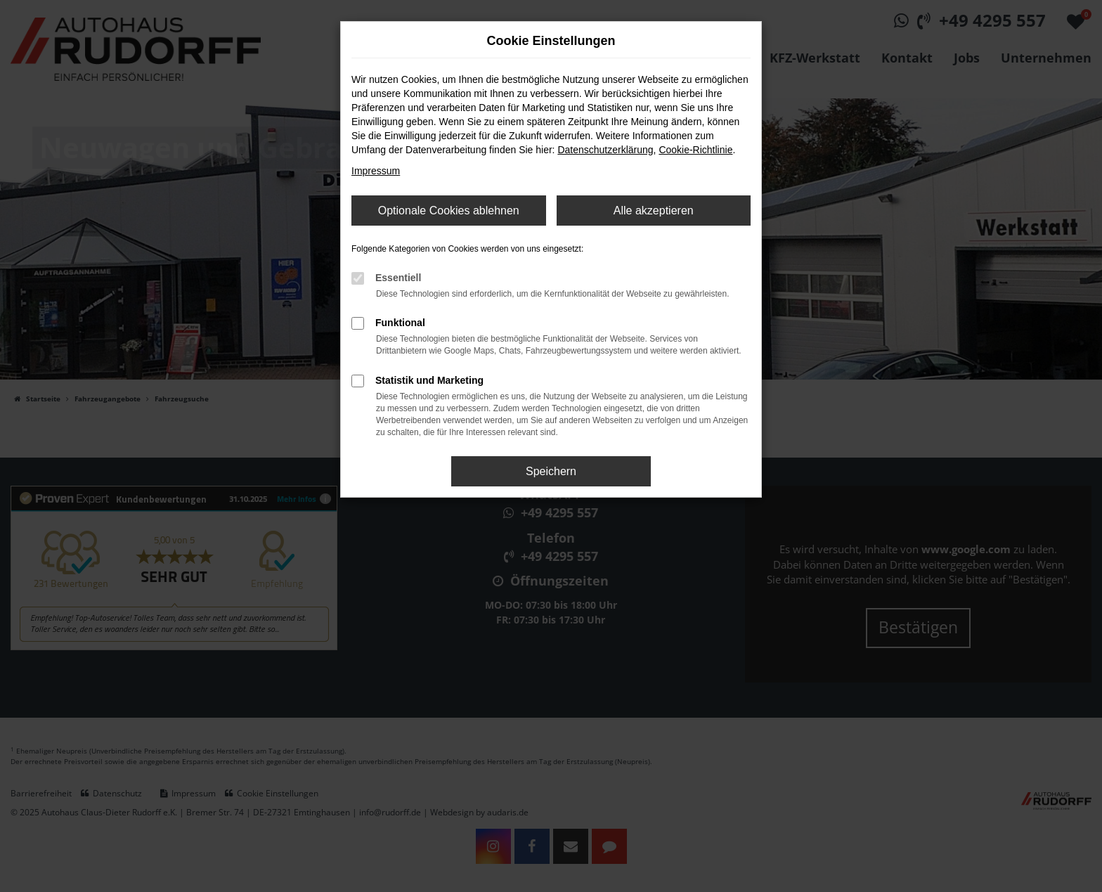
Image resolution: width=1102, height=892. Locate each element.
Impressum (375, 170)
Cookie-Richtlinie (695, 149)
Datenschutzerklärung (605, 149)
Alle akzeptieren (654, 210)
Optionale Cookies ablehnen (448, 210)
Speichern (551, 471)
